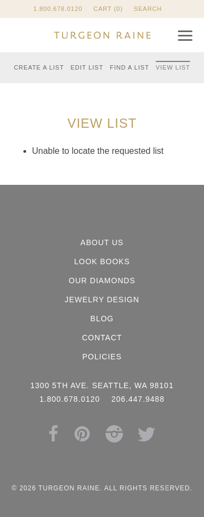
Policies (102, 356)
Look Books (102, 261)
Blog (102, 318)
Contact (102, 337)
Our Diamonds (102, 280)
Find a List (129, 67)
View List (173, 67)
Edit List (87, 67)
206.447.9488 (138, 399)
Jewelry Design (102, 299)
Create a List (39, 67)
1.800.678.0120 (57, 8)
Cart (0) (108, 8)
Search (148, 8)
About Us (102, 242)
